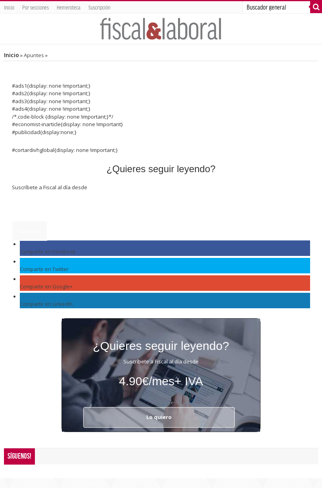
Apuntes (34, 55)
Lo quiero (29, 230)
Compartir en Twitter (44, 269)
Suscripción (99, 7)
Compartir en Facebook (48, 251)
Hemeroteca (68, 7)
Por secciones (35, 7)
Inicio (9, 7)
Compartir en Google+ (46, 286)
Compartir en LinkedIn (46, 303)
